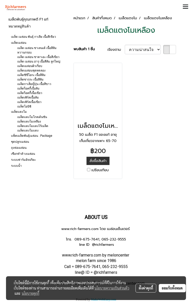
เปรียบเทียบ (100, 170)
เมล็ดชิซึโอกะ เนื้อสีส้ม (31, 75)
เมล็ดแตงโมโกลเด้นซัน (32, 117)
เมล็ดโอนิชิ (24, 106)
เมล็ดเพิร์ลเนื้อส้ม (28, 97)
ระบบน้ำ (16, 166)
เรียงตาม (116, 49)
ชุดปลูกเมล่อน (20, 142)
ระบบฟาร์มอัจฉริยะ (23, 160)
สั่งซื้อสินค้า (98, 161)
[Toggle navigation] (185, 7)
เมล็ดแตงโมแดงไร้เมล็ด (32, 126)
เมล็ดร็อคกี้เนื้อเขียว (29, 93)
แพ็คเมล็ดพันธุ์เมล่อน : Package (31, 136)
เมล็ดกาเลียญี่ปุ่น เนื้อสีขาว (34, 84)
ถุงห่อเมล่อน (18, 148)
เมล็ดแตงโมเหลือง (29, 121)
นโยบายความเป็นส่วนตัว (111, 288)
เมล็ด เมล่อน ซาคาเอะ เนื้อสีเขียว (38, 57)
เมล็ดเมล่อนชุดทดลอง (31, 70)
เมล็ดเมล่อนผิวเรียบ (29, 66)
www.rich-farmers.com (79, 229)
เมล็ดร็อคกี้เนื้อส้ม (28, 88)
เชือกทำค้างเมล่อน (23, 154)
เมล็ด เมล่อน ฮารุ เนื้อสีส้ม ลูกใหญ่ (38, 61)
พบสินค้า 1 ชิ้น (84, 49)
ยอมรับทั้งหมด (172, 288)
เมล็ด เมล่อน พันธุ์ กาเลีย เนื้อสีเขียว (33, 36)
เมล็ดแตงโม (19, 112)
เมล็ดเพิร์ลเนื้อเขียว (29, 102)
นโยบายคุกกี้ (30, 293)
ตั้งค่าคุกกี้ (146, 288)
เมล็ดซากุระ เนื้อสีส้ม (30, 79)
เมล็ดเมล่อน (18, 42)
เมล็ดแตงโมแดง (27, 130)
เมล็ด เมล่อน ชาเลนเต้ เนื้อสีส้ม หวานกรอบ (36, 50)
